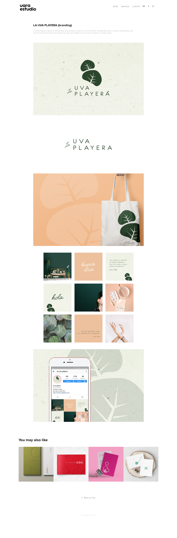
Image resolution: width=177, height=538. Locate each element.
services (125, 6)
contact (136, 6)
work (115, 6)
